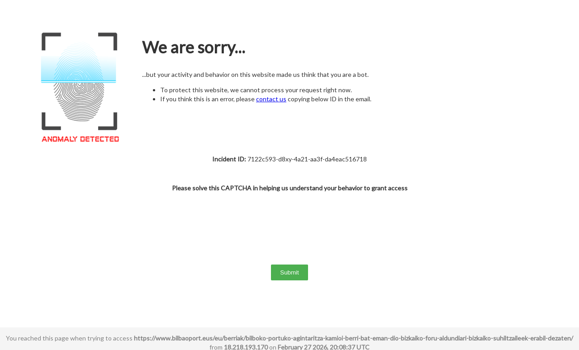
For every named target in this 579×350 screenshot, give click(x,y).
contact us (271, 99)
